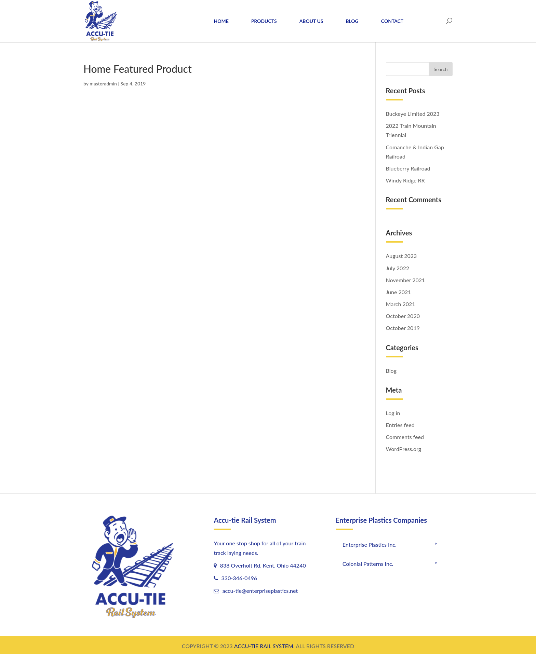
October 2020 (403, 316)
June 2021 (398, 292)
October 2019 (403, 328)
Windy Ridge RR (405, 180)
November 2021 (405, 280)
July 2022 (397, 268)
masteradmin (103, 83)
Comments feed (405, 437)
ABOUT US (311, 21)
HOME (221, 21)
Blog (391, 370)
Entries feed (400, 425)
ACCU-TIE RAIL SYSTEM (263, 646)
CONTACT (392, 21)
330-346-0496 (238, 578)
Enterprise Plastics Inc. (370, 544)
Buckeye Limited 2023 (413, 113)
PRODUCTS (264, 21)
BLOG (352, 21)
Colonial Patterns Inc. (368, 563)
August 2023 (401, 256)
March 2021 (400, 304)
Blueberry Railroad (408, 168)
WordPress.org (403, 449)
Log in (393, 413)
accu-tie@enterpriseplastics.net (260, 590)
